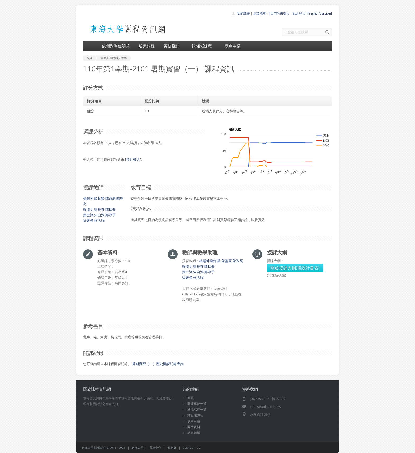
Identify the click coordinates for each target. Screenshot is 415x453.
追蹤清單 (259, 13)
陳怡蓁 (110, 209)
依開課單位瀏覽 (116, 45)
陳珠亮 (238, 260)
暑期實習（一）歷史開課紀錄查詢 (158, 363)
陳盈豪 (110, 198)
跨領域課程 (204, 45)
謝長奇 (99, 209)
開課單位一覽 (196, 403)
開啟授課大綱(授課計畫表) (295, 268)
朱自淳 (99, 215)
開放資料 (193, 427)
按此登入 (133, 159)
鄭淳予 (110, 215)
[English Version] (319, 13)
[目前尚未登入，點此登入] (287, 13)
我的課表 (243, 13)
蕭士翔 (88, 215)
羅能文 (88, 209)
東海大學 (87, 448)
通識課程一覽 (196, 409)
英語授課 (173, 45)
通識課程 (147, 45)
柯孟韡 (99, 220)
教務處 (172, 448)
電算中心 (155, 448)
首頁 (190, 398)
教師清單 (193, 432)
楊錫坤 (88, 198)
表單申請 (233, 45)
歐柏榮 (99, 198)
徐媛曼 (88, 220)
